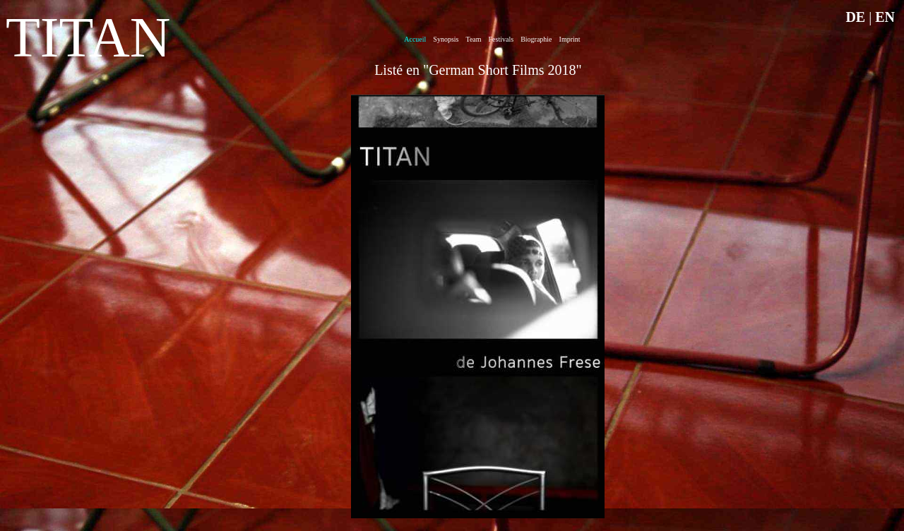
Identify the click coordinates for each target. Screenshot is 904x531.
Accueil (415, 39)
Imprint (570, 39)
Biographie (536, 39)
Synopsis (445, 39)
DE (855, 17)
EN (885, 17)
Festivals (501, 39)
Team (473, 39)
